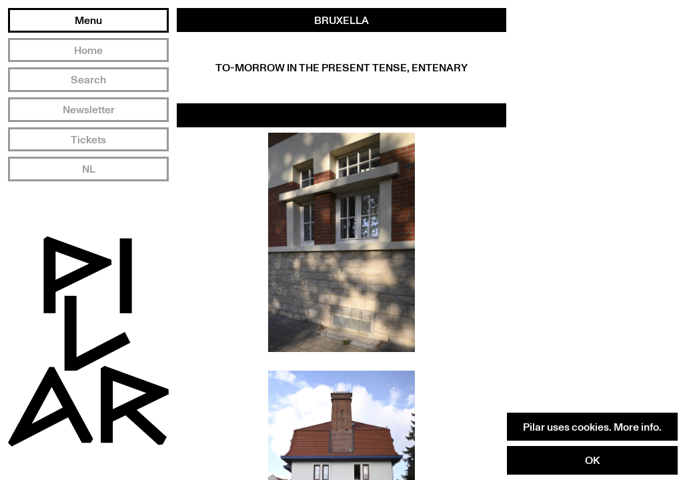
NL (88, 168)
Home (88, 50)
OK (592, 460)
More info (636, 426)
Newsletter (89, 109)
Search (88, 79)
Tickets (88, 139)
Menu (88, 20)
